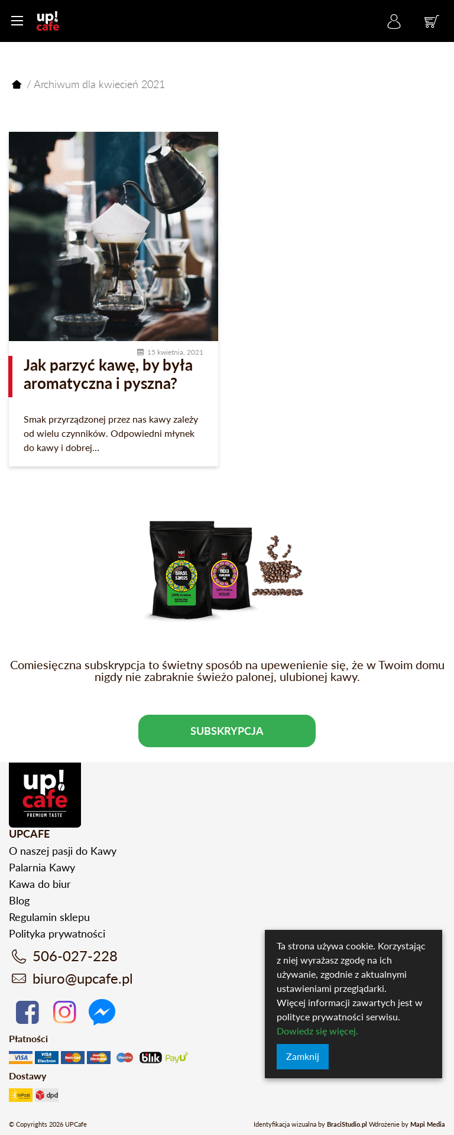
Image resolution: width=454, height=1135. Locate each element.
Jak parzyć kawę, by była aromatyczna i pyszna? (108, 374)
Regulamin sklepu (49, 917)
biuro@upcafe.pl (83, 978)
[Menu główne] (17, 20)
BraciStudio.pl (347, 1124)
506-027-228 (75, 955)
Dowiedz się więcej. (317, 1030)
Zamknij (302, 1056)
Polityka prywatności (57, 933)
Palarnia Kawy (42, 867)
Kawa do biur (40, 883)
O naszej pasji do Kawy (62, 850)
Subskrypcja (227, 730)
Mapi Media (427, 1124)
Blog (19, 900)
